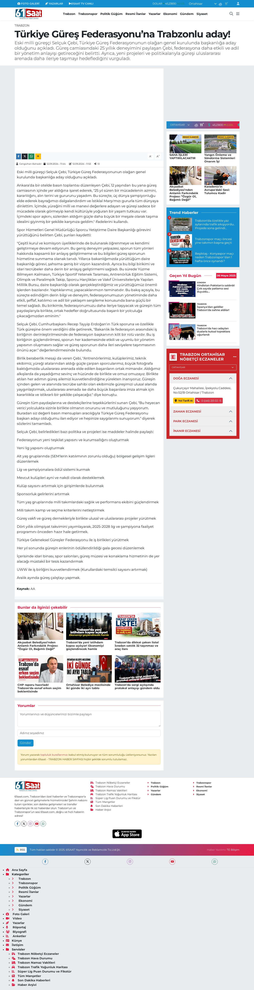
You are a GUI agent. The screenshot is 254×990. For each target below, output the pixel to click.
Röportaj (16, 927)
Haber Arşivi (100, 809)
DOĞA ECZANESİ (186, 378)
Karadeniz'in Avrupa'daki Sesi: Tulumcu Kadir (217, 190)
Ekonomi (170, 14)
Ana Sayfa (16, 870)
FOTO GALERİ (28, 3)
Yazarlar (154, 14)
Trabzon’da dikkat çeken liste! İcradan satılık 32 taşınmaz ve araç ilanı (137, 646)
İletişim (14, 945)
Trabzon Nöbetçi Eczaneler (110, 782)
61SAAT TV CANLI (81, 3)
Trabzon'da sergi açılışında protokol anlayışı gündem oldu (137, 686)
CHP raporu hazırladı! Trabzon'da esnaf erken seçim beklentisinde (39, 688)
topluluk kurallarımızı (54, 754)
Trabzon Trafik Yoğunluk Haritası (113, 794)
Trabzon (69, 14)
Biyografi (16, 931)
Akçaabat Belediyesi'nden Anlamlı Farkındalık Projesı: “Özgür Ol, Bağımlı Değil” (38, 646)
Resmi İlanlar (136, 14)
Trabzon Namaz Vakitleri (108, 790)
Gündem (187, 14)
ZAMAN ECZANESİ (187, 411)
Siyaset (202, 14)
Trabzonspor (87, 14)
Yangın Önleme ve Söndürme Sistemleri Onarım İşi (219, 158)
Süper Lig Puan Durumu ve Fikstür (115, 798)
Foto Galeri (17, 914)
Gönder (25, 743)
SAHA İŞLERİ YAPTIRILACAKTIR (182, 156)
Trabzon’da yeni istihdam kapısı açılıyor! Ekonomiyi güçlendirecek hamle (85, 646)
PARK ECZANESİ (185, 421)
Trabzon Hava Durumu (107, 786)
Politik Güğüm (111, 14)
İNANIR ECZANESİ (186, 431)
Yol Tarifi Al (184, 400)
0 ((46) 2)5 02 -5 (209, 400)
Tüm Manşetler (102, 802)
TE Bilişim (233, 849)
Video (14, 918)
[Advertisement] (203, 92)
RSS (20, 849)
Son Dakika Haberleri (106, 805)
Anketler (16, 936)
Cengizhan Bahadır (30, 163)
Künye (14, 940)
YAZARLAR (54, 3)
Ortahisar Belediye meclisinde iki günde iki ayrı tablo (88, 686)
